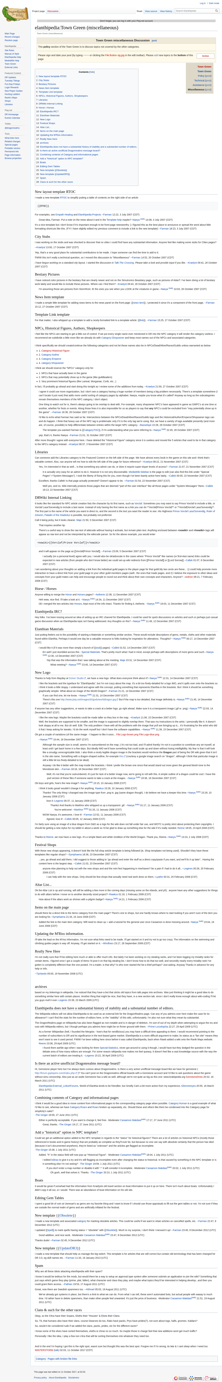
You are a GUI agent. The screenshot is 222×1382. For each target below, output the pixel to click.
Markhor (78, 809)
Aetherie (100, 594)
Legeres (58, 800)
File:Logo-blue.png (149, 734)
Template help (114, 219)
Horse (68, 594)
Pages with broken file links (62, 1358)
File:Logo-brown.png (127, 734)
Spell (50, 1230)
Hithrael (90, 1289)
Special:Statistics (109, 1047)
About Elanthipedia (57, 1377)
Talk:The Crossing (124, 262)
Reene (181, 828)
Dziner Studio (76, 678)
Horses (81, 594)
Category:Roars (78, 1107)
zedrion (189, 576)
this (121, 756)
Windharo (108, 943)
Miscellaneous (196, 89)
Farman (107, 214)
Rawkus (99, 788)
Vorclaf (138, 503)
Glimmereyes (188, 1085)
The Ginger (42, 1115)
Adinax (55, 1159)
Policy (201, 75)
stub (98, 647)
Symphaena (75, 854)
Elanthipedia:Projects (89, 214)
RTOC (63, 197)
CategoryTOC (91, 430)
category (82, 1221)
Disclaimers (73, 1377)
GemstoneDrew (194, 1076)
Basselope (145, 425)
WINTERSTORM (44, 1350)
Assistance (198, 85)
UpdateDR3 (68, 1248)
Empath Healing (64, 214)
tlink (141, 320)
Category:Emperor (51, 358)
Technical (199, 80)
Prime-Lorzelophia (158, 1026)
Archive (205, 56)
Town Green (204, 66)
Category (41, 1358)
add (156, 55)
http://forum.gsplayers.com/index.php (55, 1073)
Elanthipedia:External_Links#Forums (58, 1085)
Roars (95, 1107)
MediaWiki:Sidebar (139, 472)
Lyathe (159, 876)
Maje (79, 520)
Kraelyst (40, 247)
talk (142, 219)
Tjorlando (41, 973)
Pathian (68, 1284)
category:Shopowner (52, 363)
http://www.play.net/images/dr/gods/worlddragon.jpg (88, 699)
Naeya (136, 219)
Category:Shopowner (112, 337)
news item (138, 302)
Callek (172, 475)
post (154, 40)
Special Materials (91, 652)
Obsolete (66, 1215)
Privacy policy (40, 1377)
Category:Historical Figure (55, 350)
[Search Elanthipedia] (197, 10)
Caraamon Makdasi (130, 1120)
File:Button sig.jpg (114, 55)
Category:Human (178, 1103)
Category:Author (50, 354)
